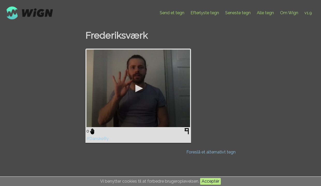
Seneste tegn (238, 12)
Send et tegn (172, 12)
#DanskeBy (97, 138)
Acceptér (210, 181)
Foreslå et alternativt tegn (211, 152)
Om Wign (289, 12)
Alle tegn (265, 12)
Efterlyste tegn (205, 12)
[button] (138, 88)
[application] (138, 88)
